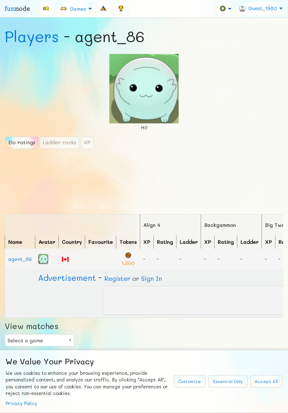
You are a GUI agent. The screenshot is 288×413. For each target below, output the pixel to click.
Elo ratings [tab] (22, 142)
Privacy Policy (21, 403)
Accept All (266, 381)
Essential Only (228, 381)
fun (17, 8)
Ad (67, 278)
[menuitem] (45, 8)
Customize (189, 381)
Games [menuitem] (73, 8)
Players (32, 36)
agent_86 (20, 259)
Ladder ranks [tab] (59, 142)
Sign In (151, 278)
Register (117, 278)
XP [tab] (87, 142)
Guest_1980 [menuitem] (258, 8)
